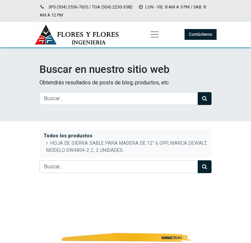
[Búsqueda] (205, 98)
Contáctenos (200, 34)
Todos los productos (68, 136)
